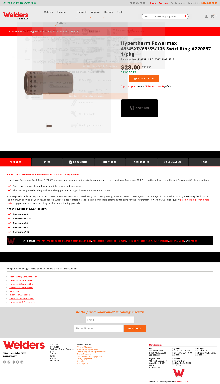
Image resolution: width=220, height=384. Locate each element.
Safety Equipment (83, 349)
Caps (181, 230)
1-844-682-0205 (10, 346)
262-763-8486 (201, 345)
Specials (79, 351)
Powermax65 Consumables (21, 274)
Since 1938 (23, 14)
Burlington (200, 339)
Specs (47, 151)
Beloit (151, 339)
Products (54, 337)
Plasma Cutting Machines (76, 230)
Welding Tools (81, 353)
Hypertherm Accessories (61, 21)
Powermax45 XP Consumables (22, 292)
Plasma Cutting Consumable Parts (23, 266)
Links (52, 346)
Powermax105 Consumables (21, 289)
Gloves (155, 230)
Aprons (173, 230)
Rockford (176, 349)
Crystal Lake (154, 349)
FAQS (204, 151)
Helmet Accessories (139, 230)
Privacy (172, 379)
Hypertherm (37, 21)
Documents (78, 151)
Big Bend (176, 339)
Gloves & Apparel (83, 344)
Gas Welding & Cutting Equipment (89, 342)
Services (53, 335)
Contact (53, 349)
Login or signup (128, 76)
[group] (49, 72)
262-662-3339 (178, 345)
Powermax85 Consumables (21, 277)
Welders (46, 11)
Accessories (141, 151)
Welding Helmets (116, 230)
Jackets (164, 230)
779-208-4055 (178, 356)
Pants (193, 230)
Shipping (178, 379)
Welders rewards (155, 76)
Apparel (96, 11)
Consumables (173, 151)
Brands (110, 11)
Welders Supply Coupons (60, 339)
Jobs (52, 342)
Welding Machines (83, 337)
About (52, 344)
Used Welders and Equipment (88, 347)
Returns (166, 379)
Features (16, 151)
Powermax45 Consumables (21, 270)
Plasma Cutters (64, 11)
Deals (122, 11)
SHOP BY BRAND (17, 21)
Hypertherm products (48, 230)
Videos (110, 151)
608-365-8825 (154, 345)
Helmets (82, 11)
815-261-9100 (154, 358)
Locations (54, 351)
